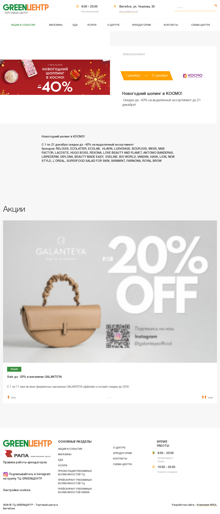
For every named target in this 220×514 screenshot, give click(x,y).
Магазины (64, 454)
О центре (119, 448)
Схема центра (122, 464)
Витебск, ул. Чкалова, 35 (137, 6)
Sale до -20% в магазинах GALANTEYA (34, 377)
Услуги (62, 466)
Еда (60, 460)
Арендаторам (122, 453)
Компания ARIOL (207, 505)
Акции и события (70, 449)
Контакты (120, 459)
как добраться (128, 12)
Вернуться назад (133, 54)
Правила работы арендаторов (25, 462)
